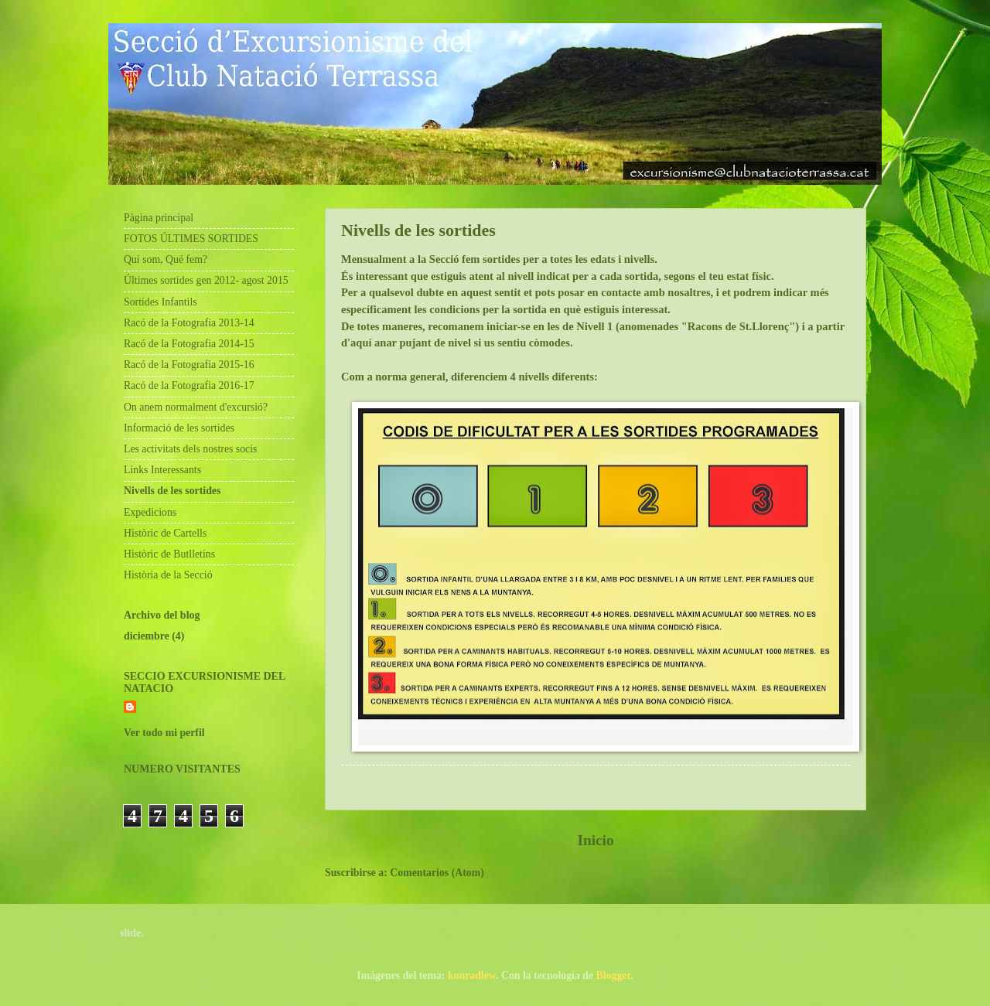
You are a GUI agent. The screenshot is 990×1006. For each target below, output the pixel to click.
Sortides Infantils (160, 302)
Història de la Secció (168, 575)
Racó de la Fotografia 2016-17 (189, 385)
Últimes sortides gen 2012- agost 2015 (206, 280)
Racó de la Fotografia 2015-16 (189, 364)
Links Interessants (162, 470)
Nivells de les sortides (172, 490)
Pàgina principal (158, 217)
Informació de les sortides (179, 428)
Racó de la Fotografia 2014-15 (189, 344)
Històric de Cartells (165, 533)
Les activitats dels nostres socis (190, 449)
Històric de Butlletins (169, 554)
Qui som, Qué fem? (165, 259)
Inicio (595, 840)
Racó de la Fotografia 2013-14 (189, 323)
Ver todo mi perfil (164, 732)
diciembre (146, 636)
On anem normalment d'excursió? (196, 407)
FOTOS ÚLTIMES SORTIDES (191, 238)
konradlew (472, 975)
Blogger (613, 975)
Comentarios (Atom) (436, 872)
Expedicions (150, 512)
